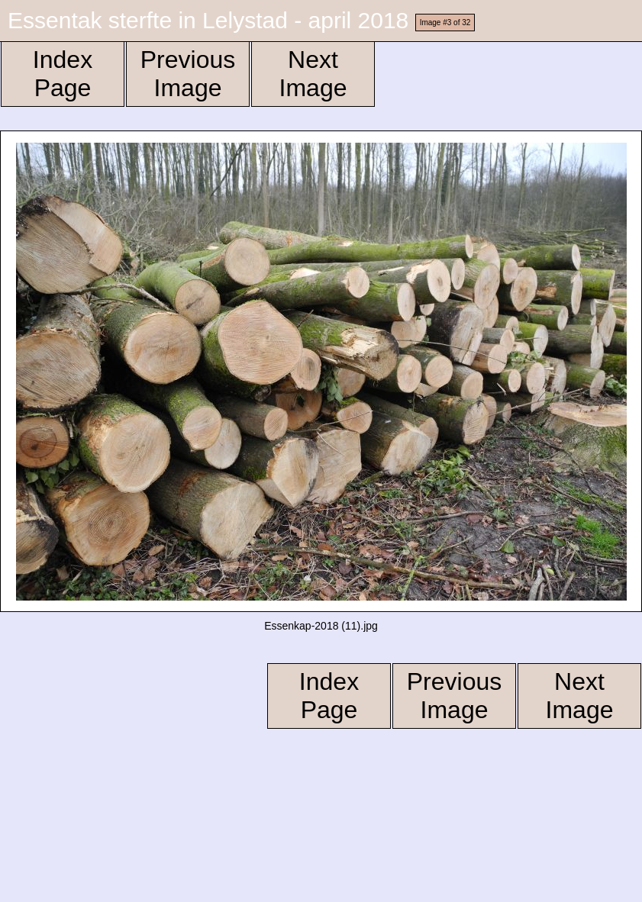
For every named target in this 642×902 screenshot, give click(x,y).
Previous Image (188, 73)
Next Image (313, 73)
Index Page (62, 73)
